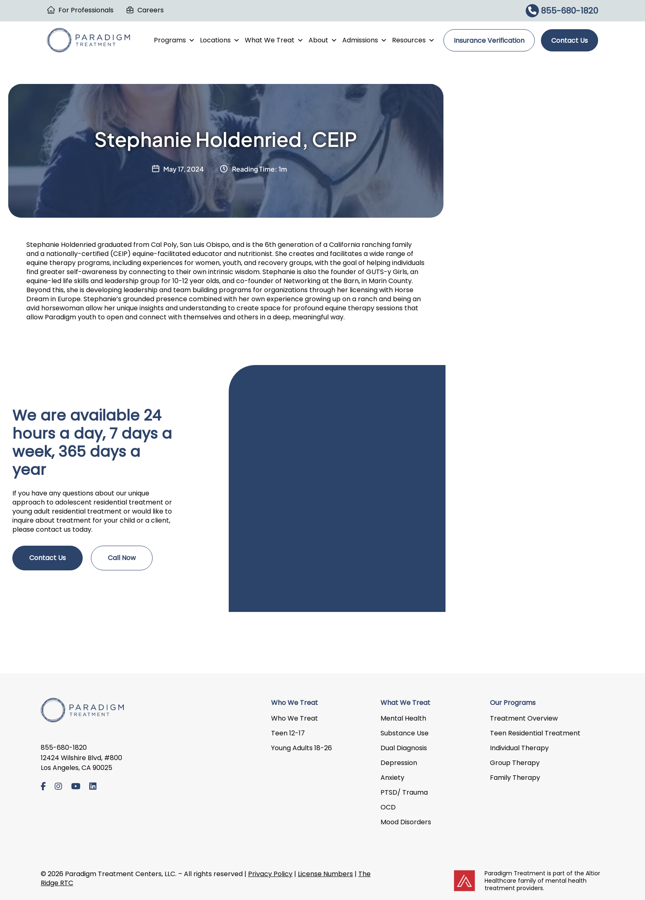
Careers (150, 10)
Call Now (122, 558)
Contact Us (569, 40)
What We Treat (274, 40)
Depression (399, 762)
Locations (220, 40)
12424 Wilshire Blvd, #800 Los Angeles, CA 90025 (81, 763)
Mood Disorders (406, 822)
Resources (413, 40)
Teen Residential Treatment (535, 733)
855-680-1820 (562, 10)
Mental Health (403, 718)
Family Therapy (515, 777)
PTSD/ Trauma (404, 792)
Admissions (364, 40)
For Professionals (86, 10)
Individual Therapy (519, 748)
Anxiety (392, 777)
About (323, 40)
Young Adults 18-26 (301, 748)
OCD (388, 807)
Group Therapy (515, 762)
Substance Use (405, 733)
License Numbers (325, 874)
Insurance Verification (489, 40)
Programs (174, 40)
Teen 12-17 (288, 733)
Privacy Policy (270, 874)
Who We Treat (294, 718)
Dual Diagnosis (404, 748)
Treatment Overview (524, 718)
